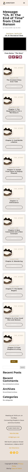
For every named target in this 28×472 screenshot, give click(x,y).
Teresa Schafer (8, 27)
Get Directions (14, 448)
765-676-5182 (14, 433)
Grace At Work (16, 468)
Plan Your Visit (14, 428)
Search (22, 367)
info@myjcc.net (14, 437)
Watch (14, 86)
